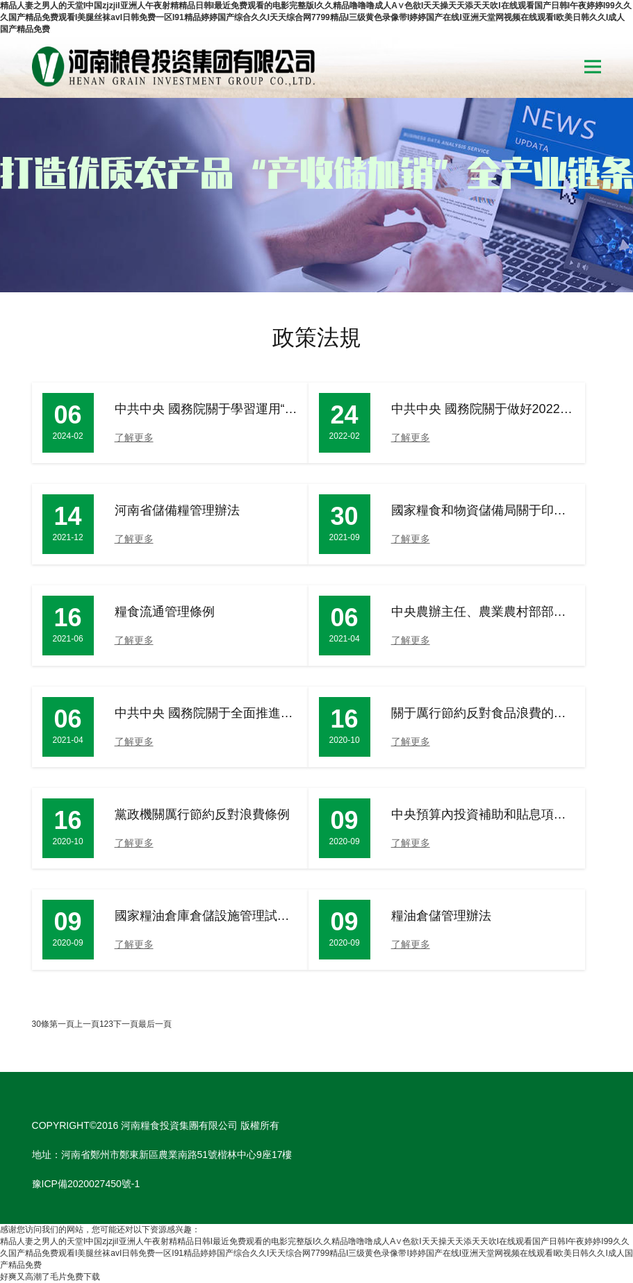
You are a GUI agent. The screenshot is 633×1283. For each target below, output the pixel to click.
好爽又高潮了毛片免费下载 (50, 1277)
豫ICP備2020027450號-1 (86, 1183)
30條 (40, 1024)
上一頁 (86, 1024)
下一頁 (125, 1024)
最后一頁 (155, 1024)
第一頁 (61, 1024)
